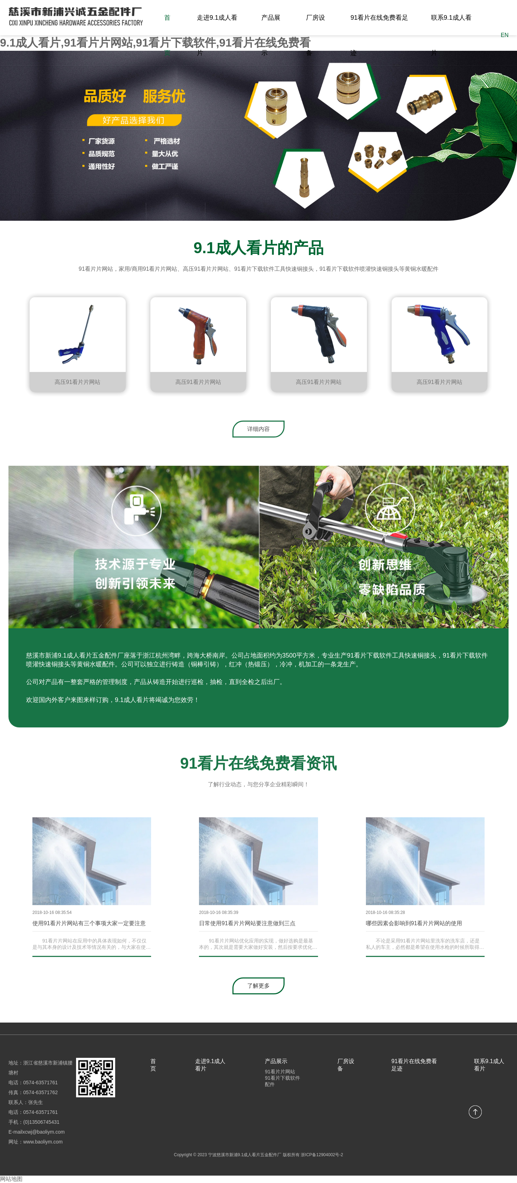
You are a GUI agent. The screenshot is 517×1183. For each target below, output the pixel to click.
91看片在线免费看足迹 (379, 35)
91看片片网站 (280, 1071)
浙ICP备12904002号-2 (322, 1154)
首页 (167, 35)
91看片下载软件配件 (282, 1081)
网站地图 (11, 1179)
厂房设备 (315, 35)
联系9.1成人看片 (451, 35)
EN (505, 35)
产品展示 (270, 35)
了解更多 (258, 986)
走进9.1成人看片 (217, 35)
